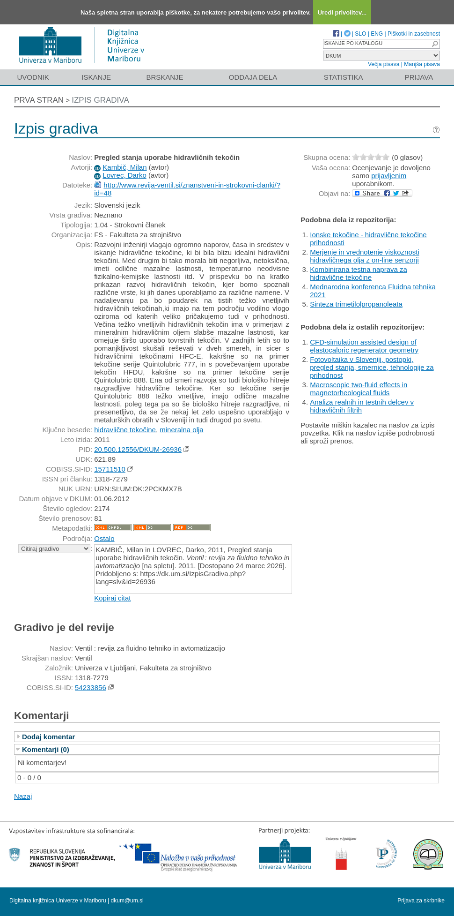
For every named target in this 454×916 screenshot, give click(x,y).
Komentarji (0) (45, 749)
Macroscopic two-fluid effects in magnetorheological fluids (358, 389)
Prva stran (39, 100)
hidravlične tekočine (125, 430)
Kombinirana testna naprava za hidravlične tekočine (358, 273)
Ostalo (104, 538)
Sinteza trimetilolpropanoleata (356, 304)
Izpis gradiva (100, 100)
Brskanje (164, 77)
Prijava (419, 77)
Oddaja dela (253, 77)
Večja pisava (383, 64)
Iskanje (96, 77)
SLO (360, 33)
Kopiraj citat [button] (112, 598)
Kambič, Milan (124, 167)
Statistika (343, 77)
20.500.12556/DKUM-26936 (138, 449)
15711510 (109, 469)
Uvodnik (33, 77)
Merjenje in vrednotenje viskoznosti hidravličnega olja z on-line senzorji (364, 256)
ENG (377, 33)
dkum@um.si (127, 900)
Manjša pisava (422, 64)
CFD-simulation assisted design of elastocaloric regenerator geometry (364, 346)
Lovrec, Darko (124, 175)
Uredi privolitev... (342, 12)
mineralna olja (181, 430)
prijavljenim (388, 176)
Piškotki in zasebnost (414, 33)
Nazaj (23, 796)
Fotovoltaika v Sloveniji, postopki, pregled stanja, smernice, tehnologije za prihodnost (371, 367)
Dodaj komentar (48, 737)
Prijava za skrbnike (421, 900)
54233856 (90, 687)
